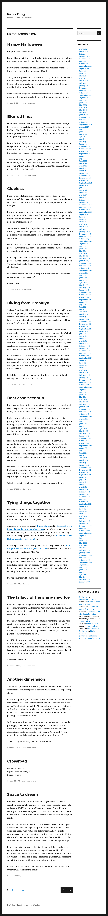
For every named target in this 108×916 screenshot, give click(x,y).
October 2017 (84, 297)
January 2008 (84, 582)
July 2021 (82, 188)
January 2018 (84, 290)
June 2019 (82, 249)
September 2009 (85, 533)
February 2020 (85, 229)
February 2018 (84, 288)
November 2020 (85, 207)
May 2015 (82, 368)
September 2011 (85, 475)
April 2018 (83, 283)
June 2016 (82, 336)
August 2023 (84, 127)
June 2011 (82, 482)
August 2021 (84, 185)
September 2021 (85, 183)
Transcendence (85, 621)
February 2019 (84, 258)
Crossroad (17, 761)
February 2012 (84, 463)
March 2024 (83, 110)
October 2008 (84, 560)
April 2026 (83, 49)
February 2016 (84, 346)
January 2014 (84, 407)
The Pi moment (93, 629)
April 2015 (83, 370)
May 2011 (82, 485)
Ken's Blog (16, 14)
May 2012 (82, 455)
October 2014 (84, 385)
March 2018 (83, 285)
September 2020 (85, 212)
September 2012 (85, 446)
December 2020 (85, 205)
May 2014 (82, 397)
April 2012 (83, 458)
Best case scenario (25, 398)
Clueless (15, 188)
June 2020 (83, 219)
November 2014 (85, 382)
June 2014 (83, 395)
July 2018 (82, 275)
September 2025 (85, 66)
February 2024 (85, 112)
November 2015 (85, 353)
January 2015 (84, 378)
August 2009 (84, 536)
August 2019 (83, 244)
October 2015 (84, 356)
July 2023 (82, 129)
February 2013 (84, 434)
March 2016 (83, 344)
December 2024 (85, 88)
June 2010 (83, 511)
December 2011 (85, 468)
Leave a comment (28, 103)
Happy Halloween (24, 44)
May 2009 (83, 543)
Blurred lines (20, 116)
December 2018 (85, 263)
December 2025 (85, 59)
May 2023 (83, 134)
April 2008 (83, 575)
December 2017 (85, 292)
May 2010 (82, 514)
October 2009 (84, 531)
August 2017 (83, 302)
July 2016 (82, 334)
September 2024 (85, 95)
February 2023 (84, 142)
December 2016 (85, 322)
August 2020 (84, 215)
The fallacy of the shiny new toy (38, 597)
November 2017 (85, 295)
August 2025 (84, 69)
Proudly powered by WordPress (29, 905)
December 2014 (85, 380)
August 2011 (83, 477)
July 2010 (82, 509)
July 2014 (82, 392)
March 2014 (83, 402)
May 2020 (83, 222)
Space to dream (22, 794)
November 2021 (85, 178)
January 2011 (84, 494)
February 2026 (84, 54)
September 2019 (85, 241)
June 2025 (83, 73)
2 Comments (26, 489)
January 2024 (84, 115)
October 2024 (84, 93)
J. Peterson (83, 597)
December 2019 (85, 234)
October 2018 (84, 268)
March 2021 (83, 198)
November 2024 (85, 91)
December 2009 (85, 526)
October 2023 (84, 122)
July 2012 (82, 451)
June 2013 (83, 424)
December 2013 (85, 409)
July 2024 (82, 100)
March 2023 (83, 139)
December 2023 (85, 117)
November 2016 (85, 324)
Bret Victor (21, 548)
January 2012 (84, 465)
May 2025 (83, 76)
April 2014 (83, 399)
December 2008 (85, 555)
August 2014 (83, 390)
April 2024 (83, 108)
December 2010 (85, 497)
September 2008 (85, 562)
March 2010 (83, 519)
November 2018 (85, 266)
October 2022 (84, 151)
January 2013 (84, 436)
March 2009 (83, 548)
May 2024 (83, 105)
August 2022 (84, 156)
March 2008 (83, 577)
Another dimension (26, 679)
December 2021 (85, 176)
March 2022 (83, 168)
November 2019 (85, 236)
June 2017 (82, 307)
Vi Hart (30, 548)
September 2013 (85, 417)
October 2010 (84, 502)
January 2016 (84, 348)
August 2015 (83, 361)
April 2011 (83, 487)
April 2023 (83, 137)
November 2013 (85, 412)
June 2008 (83, 570)
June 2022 (83, 161)
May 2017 (82, 309)
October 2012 (84, 443)
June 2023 (83, 132)
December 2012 (85, 438)
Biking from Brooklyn (28, 303)
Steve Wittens (40, 548)
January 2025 (84, 86)
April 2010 (83, 516)
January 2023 (84, 144)
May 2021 (83, 193)
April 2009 (83, 545)
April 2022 (83, 166)
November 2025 (85, 61)
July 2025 (82, 71)
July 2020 (82, 217)
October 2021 (84, 181)
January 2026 (84, 56)
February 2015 (84, 375)
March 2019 (83, 256)
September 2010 (85, 504)
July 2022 (82, 159)
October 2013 (84, 414)
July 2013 (82, 421)
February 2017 (84, 317)
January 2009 (84, 553)
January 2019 (84, 261)
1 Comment (26, 584)
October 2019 (84, 239)
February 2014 (84, 404)
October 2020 (84, 210)
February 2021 (84, 200)
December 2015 (85, 351)
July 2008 (82, 567)
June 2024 (83, 103)
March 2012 (83, 460)
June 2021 (83, 190)
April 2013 (83, 429)
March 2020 (83, 227)
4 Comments (27, 384)
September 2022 (85, 154)
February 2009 (85, 550)
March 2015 (83, 373)
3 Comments (27, 289)
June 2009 (83, 541)
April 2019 (83, 254)
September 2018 (85, 271)
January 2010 (84, 524)
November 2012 (85, 441)
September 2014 (85, 387)
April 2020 (83, 224)
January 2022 (84, 173)
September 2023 (85, 125)
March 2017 (83, 314)
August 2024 (84, 98)
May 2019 (82, 251)
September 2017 (85, 300)
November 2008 (85, 558)
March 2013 (83, 431)
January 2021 (84, 202)
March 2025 (83, 81)
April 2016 (83, 341)
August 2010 (83, 507)
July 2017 (82, 305)
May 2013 (82, 426)
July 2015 (82, 363)
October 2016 (84, 326)
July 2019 (82, 246)
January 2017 (84, 319)
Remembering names (87, 599)
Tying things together (28, 502)
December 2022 (85, 146)
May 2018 (82, 280)
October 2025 (84, 64)
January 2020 (84, 232)
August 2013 (83, 419)
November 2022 (85, 149)
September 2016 (85, 329)
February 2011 (84, 492)
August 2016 (83, 331)
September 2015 (85, 358)
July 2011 (82, 480)
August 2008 (84, 565)
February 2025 (84, 83)
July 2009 (82, 538)
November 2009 (85, 528)
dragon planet (43, 526)
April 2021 (83, 195)
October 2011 (84, 472)
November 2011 (85, 470)
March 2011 (83, 489)
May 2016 (82, 339)
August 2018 (83, 273)
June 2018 (83, 278)
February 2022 (84, 171)
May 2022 (83, 164)
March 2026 (83, 52)
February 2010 (84, 521)
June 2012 (83, 453)
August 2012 (83, 448)
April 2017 (83, 312)
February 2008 (85, 580)
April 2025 (83, 78)
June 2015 (82, 365)
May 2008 (83, 572)
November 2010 (85, 499)
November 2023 (85, 120)
